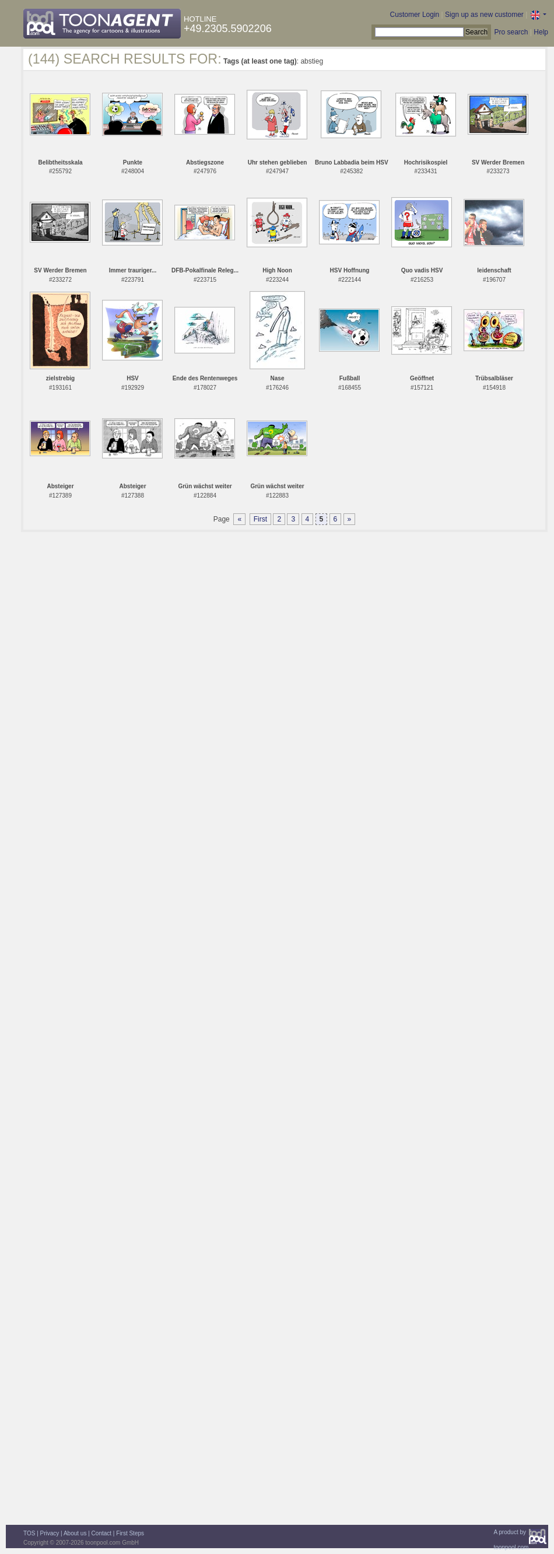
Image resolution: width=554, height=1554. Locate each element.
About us (75, 1533)
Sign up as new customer (484, 14)
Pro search (511, 32)
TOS (29, 1533)
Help (541, 32)
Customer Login (415, 14)
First (260, 519)
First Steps (130, 1533)
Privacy (49, 1533)
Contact (101, 1533)
